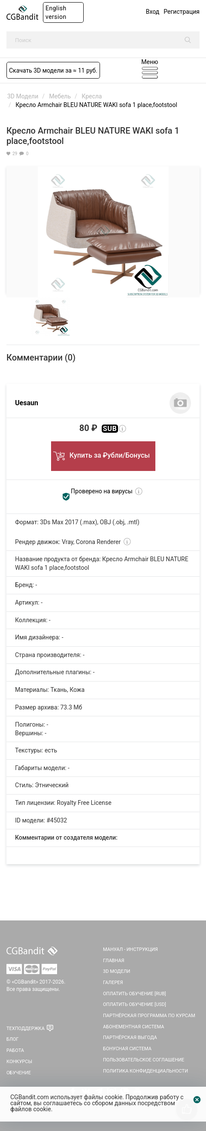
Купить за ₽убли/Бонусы (103, 453)
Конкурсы (19, 1061)
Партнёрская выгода (130, 1037)
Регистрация (182, 11)
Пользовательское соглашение (143, 1060)
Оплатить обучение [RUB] (134, 994)
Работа (15, 1050)
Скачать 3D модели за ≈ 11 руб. (53, 70)
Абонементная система (133, 1027)
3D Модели (116, 971)
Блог (12, 1039)
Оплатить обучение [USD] (134, 1004)
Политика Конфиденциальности (145, 1071)
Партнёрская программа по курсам (149, 1015)
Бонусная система (127, 1049)
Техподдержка (25, 1028)
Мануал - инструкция (130, 949)
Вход (152, 11)
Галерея (113, 982)
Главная (113, 960)
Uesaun (26, 403)
